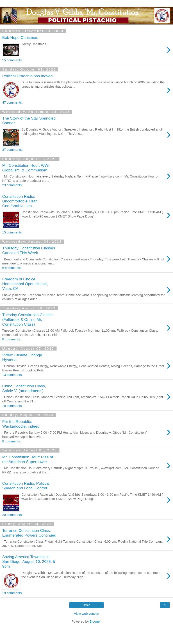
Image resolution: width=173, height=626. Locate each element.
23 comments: (12, 185)
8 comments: (11, 339)
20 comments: (12, 515)
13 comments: (12, 375)
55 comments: (12, 60)
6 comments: (11, 268)
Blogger (95, 621)
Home (86, 605)
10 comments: (12, 406)
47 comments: (12, 102)
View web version (86, 613)
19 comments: (12, 593)
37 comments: (12, 149)
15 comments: (12, 232)
